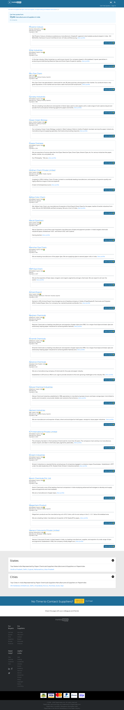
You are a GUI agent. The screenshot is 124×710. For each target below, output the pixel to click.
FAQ (9, 657)
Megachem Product (37, 505)
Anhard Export (35, 292)
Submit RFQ (79, 601)
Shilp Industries (35, 50)
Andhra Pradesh (16, 569)
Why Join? (20, 634)
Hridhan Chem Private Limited (42, 170)
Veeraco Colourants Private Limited (44, 530)
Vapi (62, 586)
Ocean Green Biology (38, 120)
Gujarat (30, 569)
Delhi (25, 569)
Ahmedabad (15, 586)
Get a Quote (109, 43)
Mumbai (52, 586)
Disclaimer (20, 675)
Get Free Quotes (105, 6)
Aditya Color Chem (37, 197)
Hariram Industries (37, 410)
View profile (81, 38)
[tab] (62, 560)
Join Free (20, 632)
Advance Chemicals (37, 362)
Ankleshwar (24, 586)
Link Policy (20, 686)
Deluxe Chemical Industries (41, 387)
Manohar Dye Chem (37, 247)
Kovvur (45, 586)
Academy (20, 668)
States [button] (62, 560)
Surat (58, 586)
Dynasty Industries (37, 97)
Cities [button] (62, 577)
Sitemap (10, 659)
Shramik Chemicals (37, 339)
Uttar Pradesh (49, 569)
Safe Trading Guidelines (20, 659)
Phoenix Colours (36, 27)
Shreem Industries (37, 455)
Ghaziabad (38, 586)
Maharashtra (38, 569)
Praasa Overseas (36, 143)
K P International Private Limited (43, 432)
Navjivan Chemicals (37, 315)
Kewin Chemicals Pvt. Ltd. (40, 478)
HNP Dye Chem (36, 269)
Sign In (114, 6)
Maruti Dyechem (36, 221)
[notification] (111, 2)
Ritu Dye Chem (35, 74)
